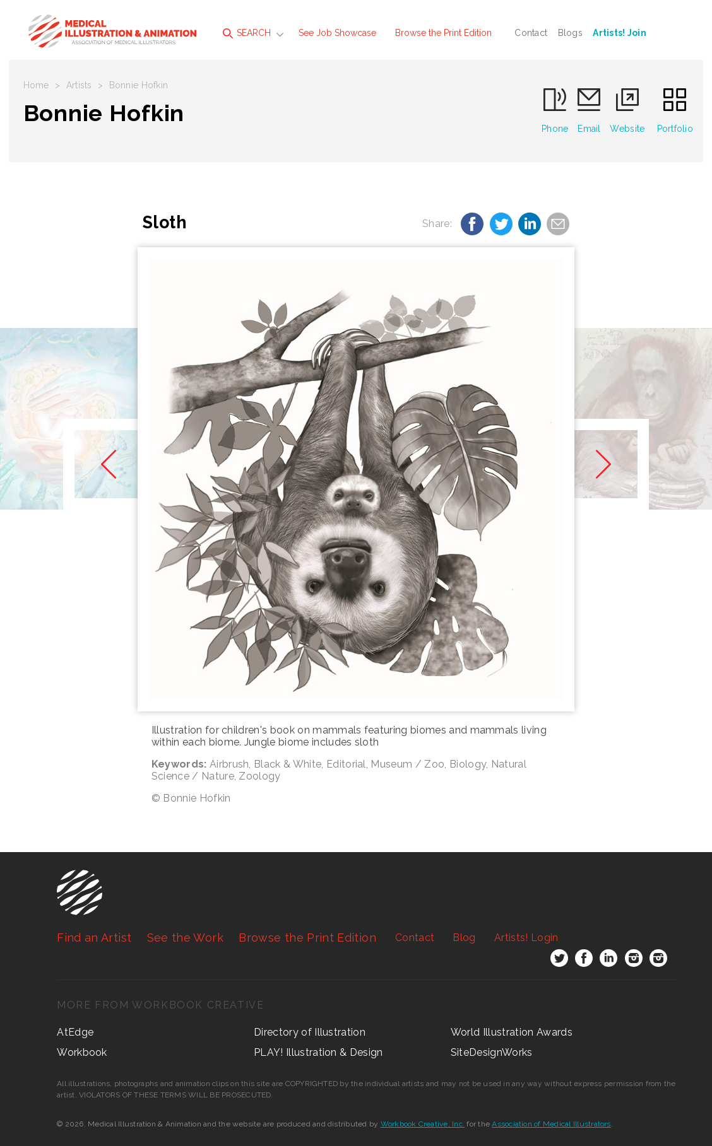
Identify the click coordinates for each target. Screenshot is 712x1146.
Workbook (82, 1052)
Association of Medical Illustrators (551, 1124)
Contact (530, 33)
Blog (464, 938)
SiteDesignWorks (492, 1052)
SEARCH (247, 33)
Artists (79, 85)
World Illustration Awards (512, 1032)
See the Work (185, 937)
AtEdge (75, 1032)
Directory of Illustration (309, 1032)
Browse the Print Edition (443, 33)
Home (36, 85)
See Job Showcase (337, 33)
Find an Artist (94, 937)
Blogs (570, 33)
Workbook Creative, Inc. (423, 1124)
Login (526, 938)
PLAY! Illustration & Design (318, 1052)
